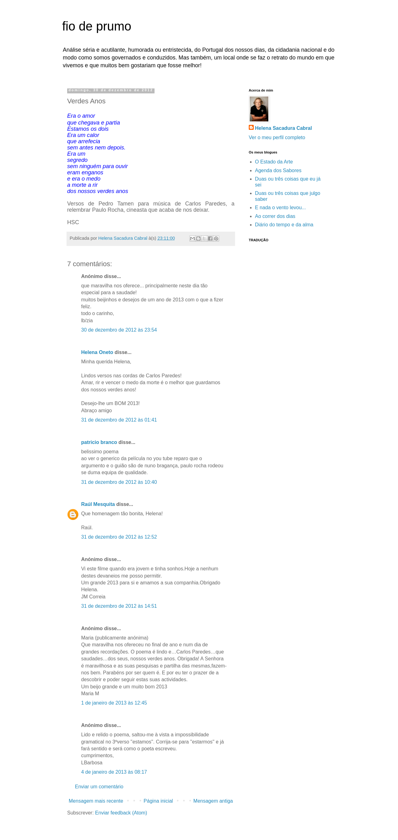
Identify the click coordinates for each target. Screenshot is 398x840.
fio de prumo (96, 26)
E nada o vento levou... (280, 207)
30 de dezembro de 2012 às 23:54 (119, 330)
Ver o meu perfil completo (277, 137)
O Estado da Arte (274, 161)
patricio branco (99, 442)
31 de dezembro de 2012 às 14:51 (119, 606)
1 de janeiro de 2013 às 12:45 (114, 703)
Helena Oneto (97, 352)
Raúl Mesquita (98, 504)
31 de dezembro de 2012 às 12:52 (119, 537)
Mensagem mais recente (96, 801)
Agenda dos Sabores (278, 170)
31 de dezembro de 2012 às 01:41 (119, 419)
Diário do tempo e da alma (284, 224)
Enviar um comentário (99, 786)
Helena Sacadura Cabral (283, 128)
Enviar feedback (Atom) (121, 812)
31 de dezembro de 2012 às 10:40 (119, 482)
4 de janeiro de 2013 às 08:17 (114, 772)
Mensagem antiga (213, 801)
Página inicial (158, 801)
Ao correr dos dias (275, 216)
